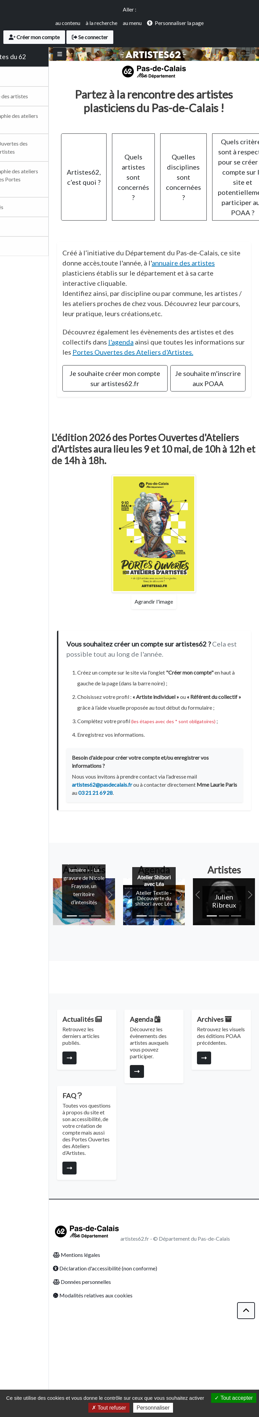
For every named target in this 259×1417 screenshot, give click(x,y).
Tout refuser (109, 1408)
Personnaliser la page (179, 23)
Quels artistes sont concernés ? (165, 191)
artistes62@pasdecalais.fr (134, 850)
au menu (132, 23)
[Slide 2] (111, 973)
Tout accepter (233, 1398)
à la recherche (101, 23)
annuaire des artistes (129, 287)
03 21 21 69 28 (169, 858)
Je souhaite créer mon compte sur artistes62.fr (137, 412)
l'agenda (197, 366)
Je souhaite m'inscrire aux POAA (214, 417)
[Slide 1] (99, 973)
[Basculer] (92, 54)
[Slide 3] (123, 973)
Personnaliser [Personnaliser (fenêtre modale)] (153, 1408)
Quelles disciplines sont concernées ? (215, 191)
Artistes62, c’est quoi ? (116, 191)
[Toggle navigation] (245, 54)
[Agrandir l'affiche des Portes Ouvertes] (170, 577)
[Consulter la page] (102, 1123)
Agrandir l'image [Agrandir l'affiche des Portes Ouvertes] (170, 645)
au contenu (67, 23)
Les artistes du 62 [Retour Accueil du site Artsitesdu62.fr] (32, 56)
